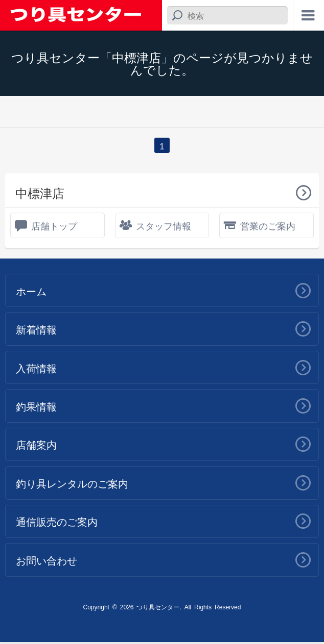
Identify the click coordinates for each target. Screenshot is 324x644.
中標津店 (39, 192)
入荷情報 (36, 368)
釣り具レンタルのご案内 (72, 484)
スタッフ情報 (163, 225)
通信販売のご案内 (57, 523)
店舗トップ (54, 225)
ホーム (31, 291)
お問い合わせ (46, 562)
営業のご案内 (267, 225)
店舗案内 (36, 446)
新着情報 (36, 329)
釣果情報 (36, 407)
